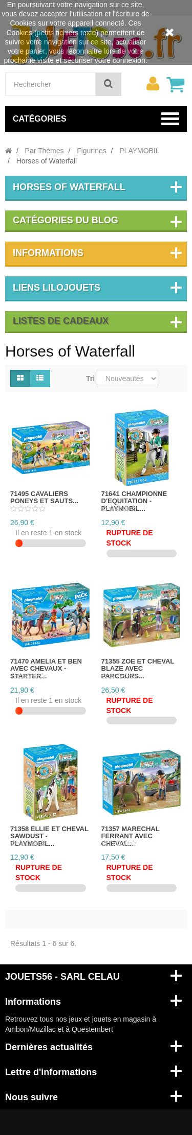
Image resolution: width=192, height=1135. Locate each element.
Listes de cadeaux (61, 321)
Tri (90, 378)
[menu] (152, 84)
